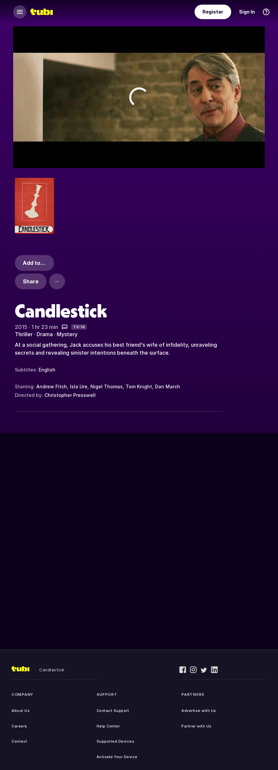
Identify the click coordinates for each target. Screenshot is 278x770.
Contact (19, 741)
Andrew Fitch (51, 386)
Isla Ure (78, 386)
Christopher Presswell (70, 395)
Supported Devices (116, 741)
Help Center (108, 726)
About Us (21, 710)
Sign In (247, 12)
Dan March (167, 386)
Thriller (24, 334)
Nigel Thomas (106, 386)
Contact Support (113, 710)
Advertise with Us (198, 710)
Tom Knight (139, 386)
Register (212, 12)
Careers (19, 726)
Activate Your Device (117, 756)
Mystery (67, 334)
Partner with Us (196, 726)
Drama (45, 334)
